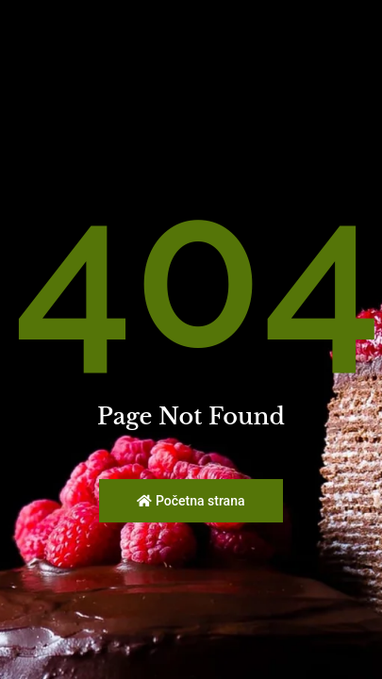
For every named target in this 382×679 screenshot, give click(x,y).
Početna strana (190, 500)
